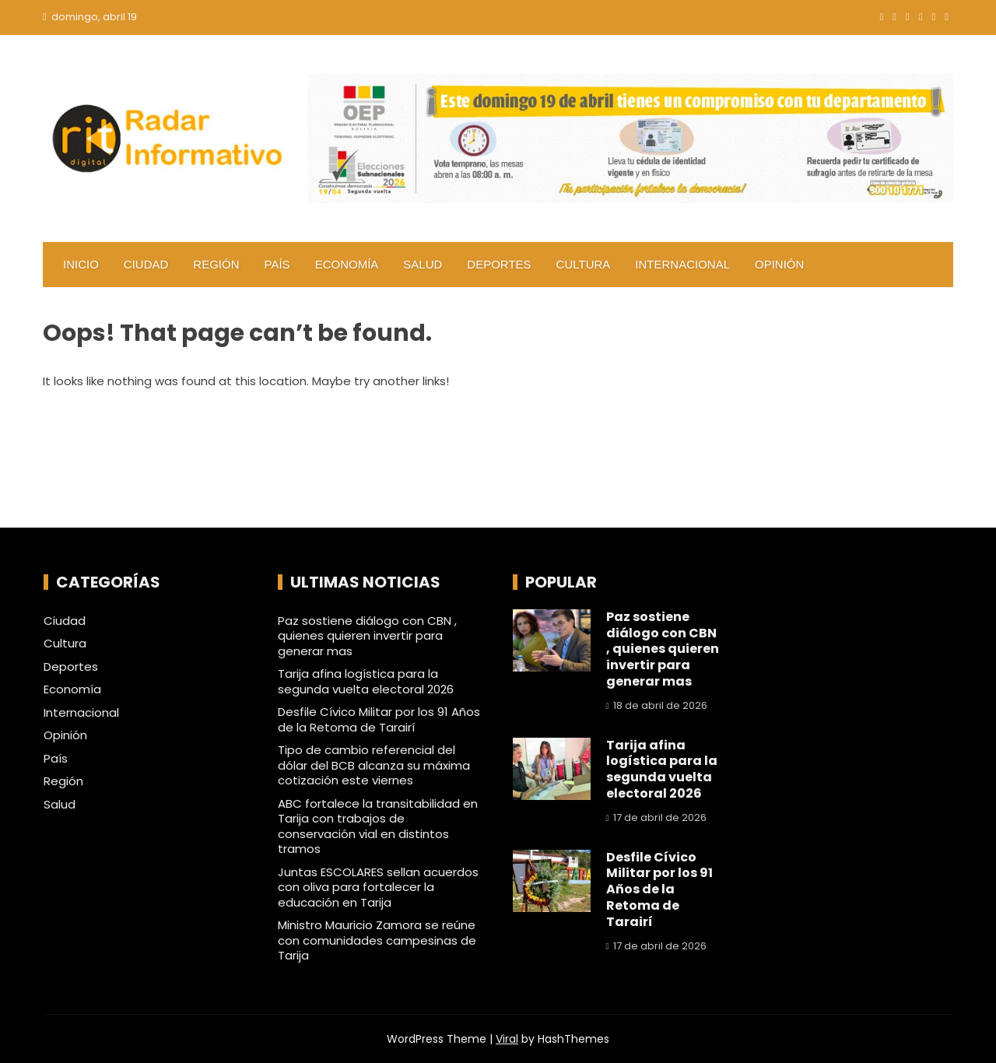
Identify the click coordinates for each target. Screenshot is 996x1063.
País (277, 264)
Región (216, 264)
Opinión (779, 264)
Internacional (682, 264)
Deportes (499, 264)
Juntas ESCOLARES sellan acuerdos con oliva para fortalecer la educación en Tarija (378, 887)
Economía (347, 264)
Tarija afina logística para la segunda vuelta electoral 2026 (366, 681)
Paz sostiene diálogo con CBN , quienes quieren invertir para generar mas (367, 635)
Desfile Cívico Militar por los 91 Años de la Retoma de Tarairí (379, 719)
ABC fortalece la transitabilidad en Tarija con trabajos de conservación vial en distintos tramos (378, 826)
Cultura (583, 264)
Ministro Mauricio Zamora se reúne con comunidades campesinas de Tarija (377, 940)
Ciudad (146, 264)
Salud (422, 264)
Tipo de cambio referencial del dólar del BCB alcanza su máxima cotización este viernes (374, 765)
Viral (507, 1039)
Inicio (81, 264)
